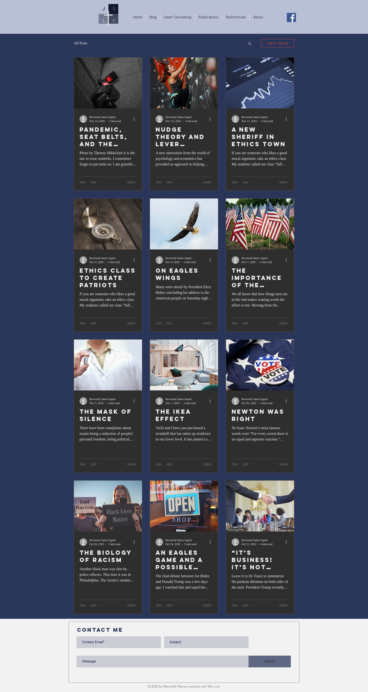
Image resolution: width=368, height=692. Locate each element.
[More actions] (135, 119)
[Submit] (270, 661)
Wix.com (214, 686)
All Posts (80, 43)
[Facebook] (291, 17)
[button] (249, 43)
